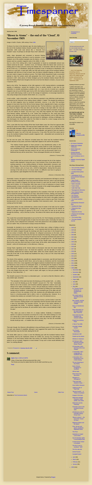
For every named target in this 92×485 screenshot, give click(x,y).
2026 (72, 227)
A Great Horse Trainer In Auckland (78, 442)
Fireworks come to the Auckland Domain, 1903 (78, 408)
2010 (72, 265)
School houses (76, 451)
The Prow (75, 431)
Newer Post (10, 392)
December (76, 270)
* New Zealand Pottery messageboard (77, 192)
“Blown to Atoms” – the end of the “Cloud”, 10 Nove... (78, 419)
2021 (72, 239)
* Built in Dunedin (75, 184)
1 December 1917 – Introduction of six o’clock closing (77, 358)
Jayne (13, 358)
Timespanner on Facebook (75, 32)
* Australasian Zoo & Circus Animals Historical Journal (77, 177)
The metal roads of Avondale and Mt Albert (77, 297)
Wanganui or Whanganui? (76, 378)
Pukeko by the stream (78, 336)
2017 (72, 249)
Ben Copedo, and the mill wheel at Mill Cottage (78, 302)
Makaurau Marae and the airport (78, 423)
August (75, 279)
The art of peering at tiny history (77, 363)
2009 (72, 268)
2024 (72, 232)
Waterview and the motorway (77, 403)
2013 (72, 258)
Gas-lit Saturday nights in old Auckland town (78, 438)
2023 (72, 234)
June (74, 284)
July (74, 281)
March (74, 459)
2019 (72, 244)
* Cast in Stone (75, 186)
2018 (72, 246)
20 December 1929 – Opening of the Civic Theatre (78, 348)
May (74, 286)
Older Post (61, 392)
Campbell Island (76, 454)
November (76, 272)
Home (35, 392)
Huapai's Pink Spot (77, 395)
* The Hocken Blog (76, 217)
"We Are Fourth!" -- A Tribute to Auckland (78, 392)
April (74, 457)
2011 (72, 263)
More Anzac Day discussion (76, 374)
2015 (72, 253)
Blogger (53, 477)
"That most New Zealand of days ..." (78, 382)
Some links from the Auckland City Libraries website (77, 316)
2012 (72, 260)
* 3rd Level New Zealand (77, 167)
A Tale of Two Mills (77, 324)
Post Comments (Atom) (20, 395)
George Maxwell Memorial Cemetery (76, 153)
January (75, 464)
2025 (72, 230)
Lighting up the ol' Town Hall (77, 388)
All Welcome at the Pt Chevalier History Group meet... (78, 413)
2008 (72, 467)
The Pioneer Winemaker (76, 331)
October (75, 274)
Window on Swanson (78, 339)
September (76, 277)
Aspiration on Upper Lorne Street (77, 434)
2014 (72, 256)
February (75, 462)
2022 (72, 237)
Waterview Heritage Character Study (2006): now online (78, 399)
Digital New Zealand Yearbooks (76, 146)
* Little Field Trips (75, 188)
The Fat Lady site (77, 449)
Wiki (34, 42)
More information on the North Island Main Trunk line (77, 311)
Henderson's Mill (76, 334)
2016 (72, 251)
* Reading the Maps (76, 206)
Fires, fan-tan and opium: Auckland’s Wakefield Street (78, 428)
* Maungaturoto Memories (78, 190)
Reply (12, 364)
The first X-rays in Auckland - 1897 (77, 446)
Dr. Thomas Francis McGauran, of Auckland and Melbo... (77, 291)
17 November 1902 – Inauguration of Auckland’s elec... (78, 353)
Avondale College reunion (77, 327)
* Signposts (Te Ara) (76, 211)
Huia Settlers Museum (78, 385)
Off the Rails (75, 371)
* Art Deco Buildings (76, 169)
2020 (72, 241)
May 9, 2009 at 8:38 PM (21, 358)
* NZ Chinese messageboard (75, 196)
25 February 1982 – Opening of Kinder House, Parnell (78, 342)
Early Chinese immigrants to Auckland (76, 367)
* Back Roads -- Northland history (75, 181)
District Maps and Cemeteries (75, 149)
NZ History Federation (77, 143)
